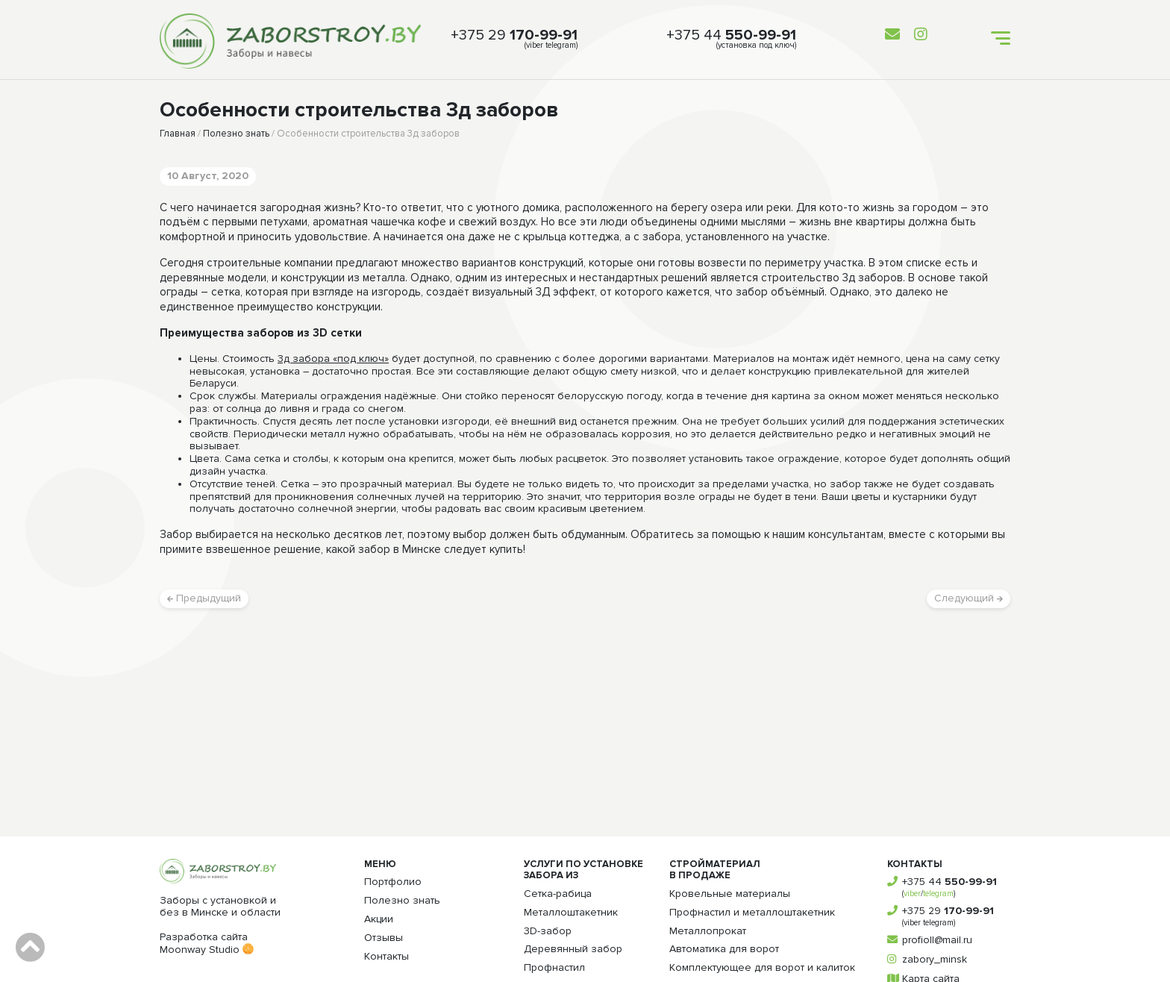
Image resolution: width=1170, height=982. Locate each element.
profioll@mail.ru (937, 939)
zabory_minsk (934, 959)
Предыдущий (204, 598)
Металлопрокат (707, 931)
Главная (177, 134)
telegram (938, 893)
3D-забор (548, 931)
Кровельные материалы (729, 893)
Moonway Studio (207, 949)
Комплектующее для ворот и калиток (762, 967)
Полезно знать (236, 134)
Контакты (386, 956)
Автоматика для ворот (724, 948)
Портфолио (393, 881)
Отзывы (383, 937)
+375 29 (514, 35)
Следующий (968, 598)
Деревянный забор (573, 948)
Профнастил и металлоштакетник (752, 912)
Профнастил (554, 967)
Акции (378, 919)
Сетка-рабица (558, 893)
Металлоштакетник (571, 912)
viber (912, 893)
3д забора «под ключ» (333, 359)
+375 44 (731, 35)
